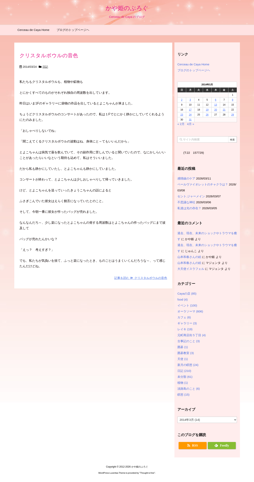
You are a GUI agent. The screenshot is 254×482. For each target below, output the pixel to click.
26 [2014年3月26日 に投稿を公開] (207, 114)
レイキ (184, 329)
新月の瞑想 (187, 365)
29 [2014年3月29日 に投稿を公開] (232, 114)
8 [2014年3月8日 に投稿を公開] (232, 99)
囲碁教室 (185, 353)
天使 (182, 359)
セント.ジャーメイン (191, 196)
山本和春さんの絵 (189, 257)
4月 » (190, 124)
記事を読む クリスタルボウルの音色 (140, 278)
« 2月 (181, 124)
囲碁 (182, 347)
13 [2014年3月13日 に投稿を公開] (215, 104)
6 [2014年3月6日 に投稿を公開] (215, 99)
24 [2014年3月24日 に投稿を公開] (190, 114)
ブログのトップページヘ (193, 70)
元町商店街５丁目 (191, 335)
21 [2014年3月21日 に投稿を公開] (224, 109)
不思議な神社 (186, 202)
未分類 (184, 376)
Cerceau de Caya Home (193, 64)
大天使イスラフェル (190, 268)
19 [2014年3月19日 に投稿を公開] (207, 109)
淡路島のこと (188, 388)
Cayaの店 (186, 293)
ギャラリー (187, 323)
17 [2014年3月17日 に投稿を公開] (190, 109)
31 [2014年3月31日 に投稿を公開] (190, 119)
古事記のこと (188, 341)
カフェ (184, 317)
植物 (182, 382)
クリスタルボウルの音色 (48, 55)
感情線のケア (186, 178)
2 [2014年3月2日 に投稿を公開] (182, 99)
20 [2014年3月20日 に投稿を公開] (215, 109)
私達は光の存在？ (189, 208)
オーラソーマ (190, 311)
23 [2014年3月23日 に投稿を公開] (181, 114)
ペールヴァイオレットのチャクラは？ (202, 184)
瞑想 (183, 394)
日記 (45, 66)
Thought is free (147, 473)
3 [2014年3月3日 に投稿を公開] (190, 99)
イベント (187, 305)
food (182, 299)
